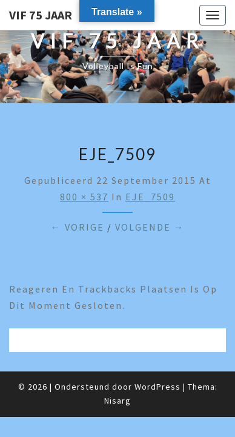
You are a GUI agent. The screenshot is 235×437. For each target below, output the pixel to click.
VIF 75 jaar (40, 14)
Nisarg (117, 400)
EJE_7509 (150, 197)
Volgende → (150, 227)
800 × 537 (84, 197)
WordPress (157, 386)
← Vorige (77, 227)
